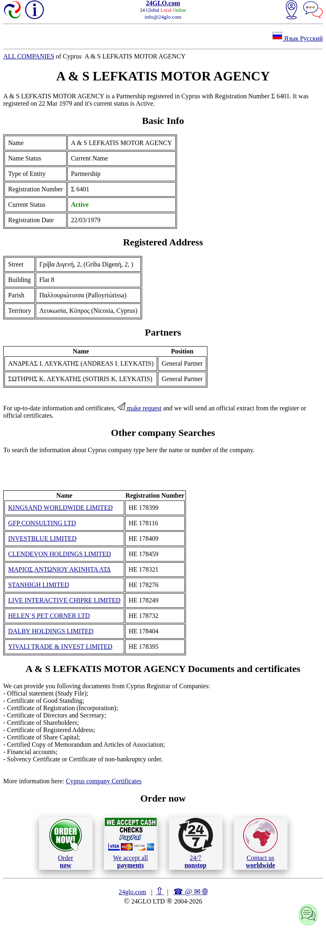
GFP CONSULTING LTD (42, 523)
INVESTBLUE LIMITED (42, 538)
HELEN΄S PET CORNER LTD (49, 615)
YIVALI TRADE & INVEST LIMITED (60, 646)
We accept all (131, 843)
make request (139, 408)
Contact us (260, 843)
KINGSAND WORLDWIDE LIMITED (60, 507)
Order (65, 843)
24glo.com (132, 891)
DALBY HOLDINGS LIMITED (50, 631)
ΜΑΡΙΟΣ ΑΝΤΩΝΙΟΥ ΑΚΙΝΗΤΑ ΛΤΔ (59, 569)
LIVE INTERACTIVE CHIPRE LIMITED (64, 600)
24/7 (196, 843)
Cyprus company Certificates (104, 781)
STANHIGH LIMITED (38, 584)
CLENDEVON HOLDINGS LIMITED (59, 553)
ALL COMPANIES (28, 56)
